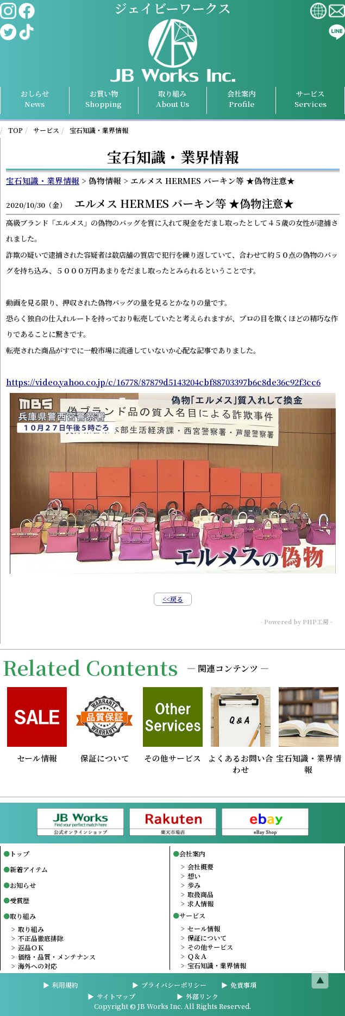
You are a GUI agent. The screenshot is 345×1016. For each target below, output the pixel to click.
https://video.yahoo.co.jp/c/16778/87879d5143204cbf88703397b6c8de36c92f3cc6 (163, 382)
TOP (15, 130)
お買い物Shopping (103, 98)
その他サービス (173, 753)
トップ (19, 853)
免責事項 (243, 984)
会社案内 (192, 853)
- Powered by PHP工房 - (296, 621)
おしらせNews (35, 98)
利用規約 (65, 984)
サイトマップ (116, 996)
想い (193, 875)
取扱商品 (200, 894)
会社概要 (200, 866)
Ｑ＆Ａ (197, 956)
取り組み (172, 98)
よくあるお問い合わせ (240, 759)
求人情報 (200, 903)
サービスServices (310, 98)
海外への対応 (37, 965)
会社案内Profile (241, 98)
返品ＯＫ (31, 947)
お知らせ (23, 885)
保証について (105, 753)
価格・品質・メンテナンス (57, 956)
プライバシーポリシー (173, 984)
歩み (193, 885)
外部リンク (202, 996)
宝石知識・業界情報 (99, 130)
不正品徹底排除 (41, 938)
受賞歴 (19, 900)
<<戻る (172, 599)
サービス (46, 130)
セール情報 (37, 753)
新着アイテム (29, 869)
